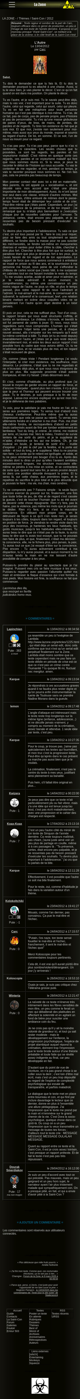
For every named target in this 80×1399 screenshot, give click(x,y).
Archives (34, 1334)
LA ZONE (8, 18)
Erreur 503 (13, 1331)
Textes (40, 1310)
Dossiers (34, 1322)
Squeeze (34, 1363)
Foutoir (11, 1328)
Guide (10, 1313)
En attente (35, 1316)
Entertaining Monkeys (36, 1359)
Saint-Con (38, 18)
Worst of (34, 1331)
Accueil (17, 1310)
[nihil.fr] (33, 1354)
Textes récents (60, 1313)
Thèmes (24, 18)
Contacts (12, 1316)
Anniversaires (37, 1336)
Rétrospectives (38, 1339)
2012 (50, 18)
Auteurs (33, 1342)
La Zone (40, 4)
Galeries (12, 1325)
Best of (33, 1328)
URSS (55, 1316)
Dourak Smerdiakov (14, 1168)
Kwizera (14, 793)
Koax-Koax (14, 823)
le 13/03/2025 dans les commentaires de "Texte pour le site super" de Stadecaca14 (36, 1292)
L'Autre (40, 42)
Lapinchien (14, 629)
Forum (10, 1322)
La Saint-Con (14, 1319)
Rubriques (35, 1319)
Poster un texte (38, 1313)
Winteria (14, 995)
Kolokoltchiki (14, 901)
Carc (42, 49)
